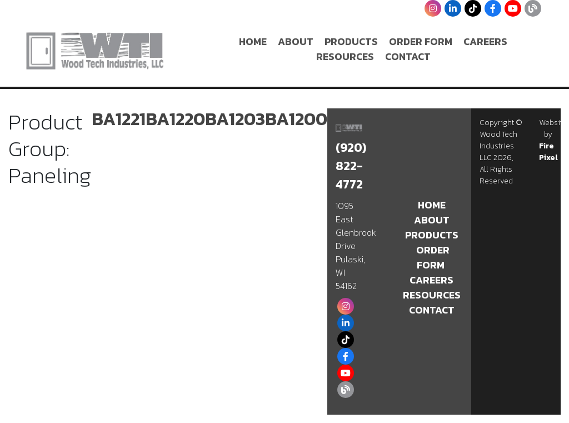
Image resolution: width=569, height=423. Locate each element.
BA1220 (175, 119)
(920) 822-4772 (351, 165)
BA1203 (235, 119)
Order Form (420, 41)
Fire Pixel (548, 151)
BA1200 (296, 119)
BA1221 (119, 119)
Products (351, 41)
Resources (345, 56)
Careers (485, 41)
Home (253, 41)
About (295, 41)
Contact (408, 56)
